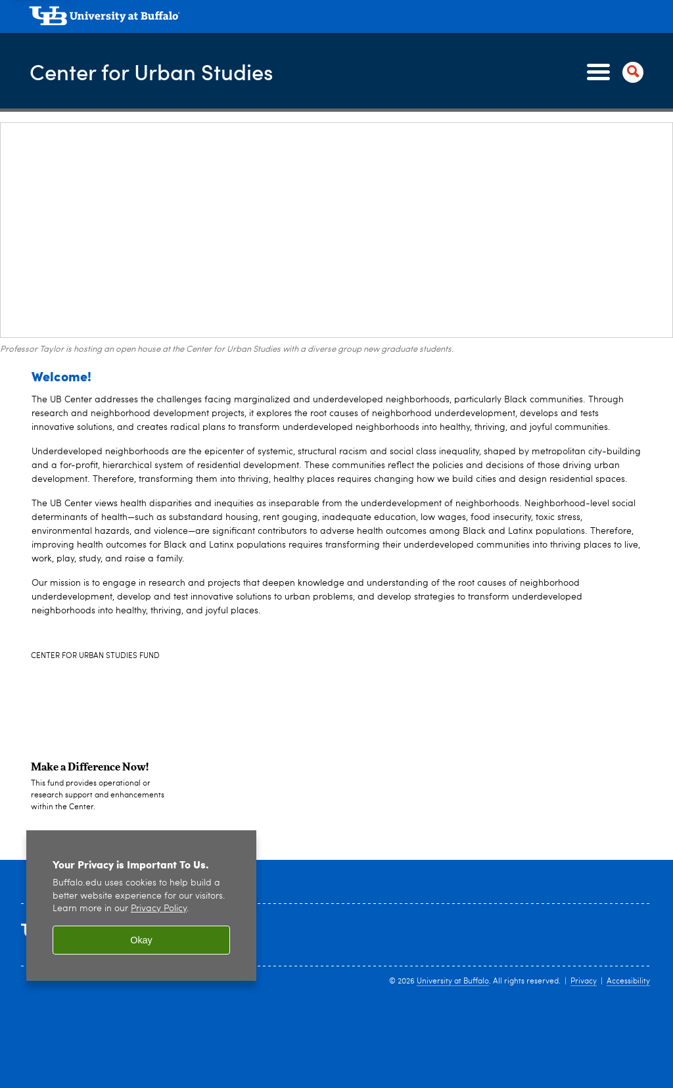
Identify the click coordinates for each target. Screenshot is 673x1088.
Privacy (583, 981)
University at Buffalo (453, 981)
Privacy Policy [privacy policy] (159, 909)
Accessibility (628, 981)
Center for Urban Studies (163, 71)
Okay (141, 940)
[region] (141, 905)
